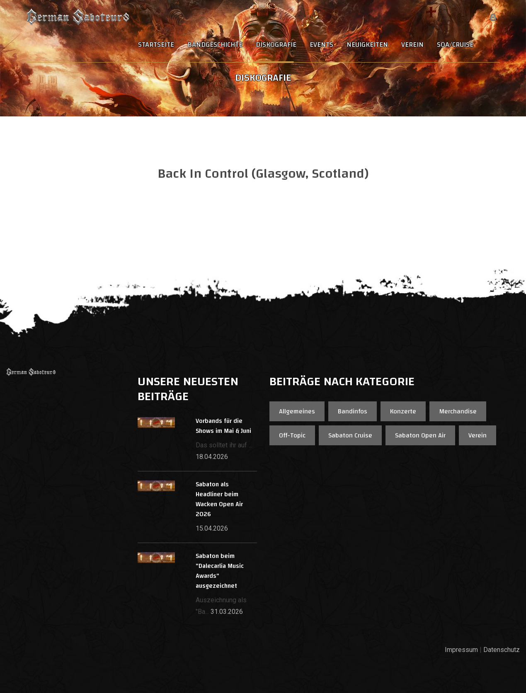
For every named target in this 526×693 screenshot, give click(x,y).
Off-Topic (292, 435)
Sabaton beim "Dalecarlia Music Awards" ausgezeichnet (220, 571)
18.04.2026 (212, 457)
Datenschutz (501, 650)
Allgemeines (297, 411)
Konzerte (403, 411)
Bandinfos (352, 411)
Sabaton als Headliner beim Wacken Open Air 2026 (219, 499)
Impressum (461, 650)
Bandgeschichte (214, 45)
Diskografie (276, 45)
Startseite (156, 45)
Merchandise (458, 411)
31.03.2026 (227, 612)
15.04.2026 (212, 528)
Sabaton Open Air (420, 435)
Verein (412, 45)
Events (321, 45)
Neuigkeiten (367, 45)
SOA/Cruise (455, 45)
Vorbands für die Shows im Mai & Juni (223, 426)
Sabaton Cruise (350, 435)
